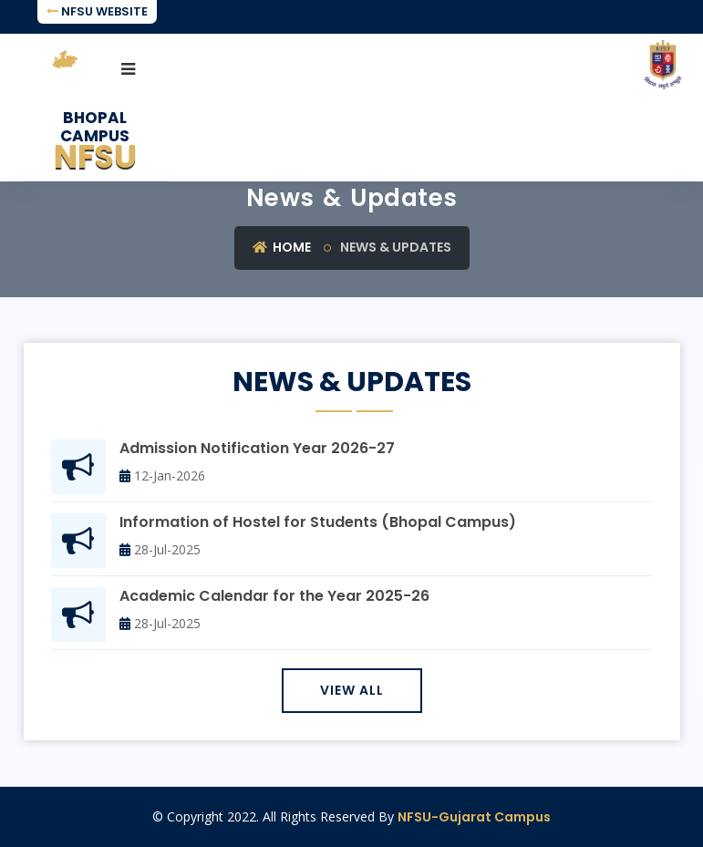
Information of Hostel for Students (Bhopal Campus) (317, 522)
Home (282, 247)
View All (352, 690)
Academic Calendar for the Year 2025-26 (274, 596)
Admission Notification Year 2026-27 (257, 449)
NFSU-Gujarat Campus (474, 817)
